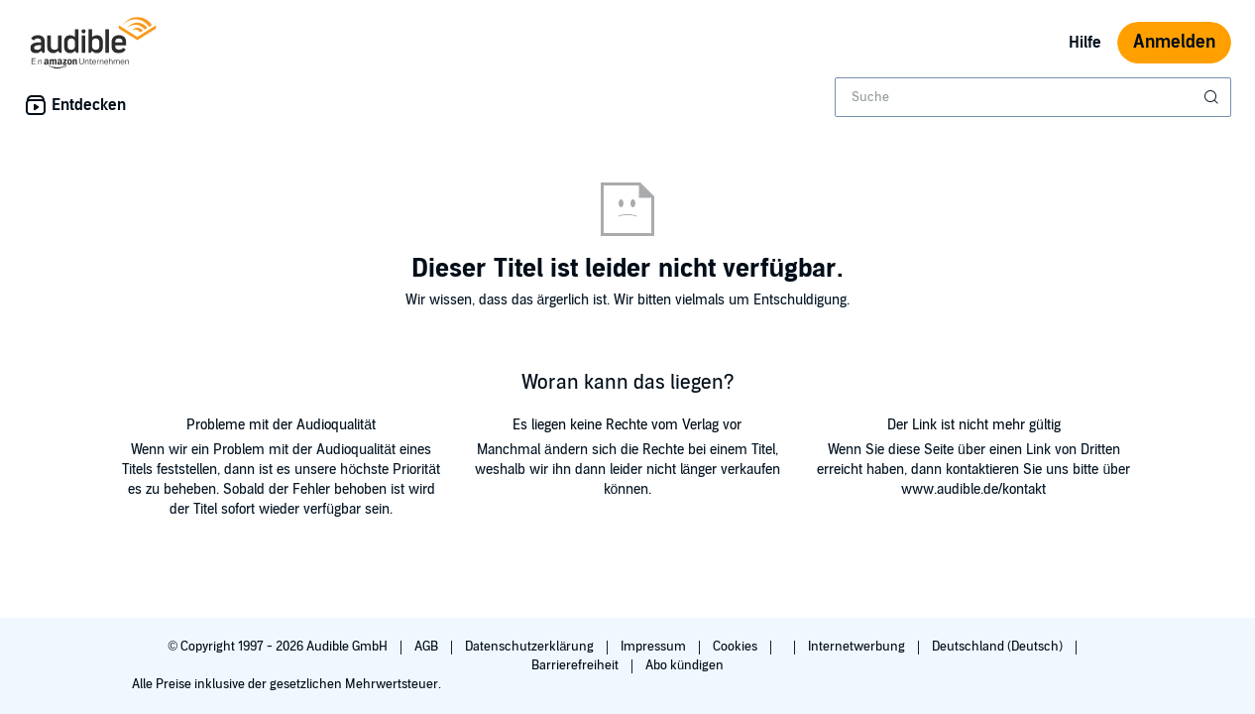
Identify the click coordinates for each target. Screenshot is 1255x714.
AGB (427, 646)
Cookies (736, 646)
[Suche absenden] (1213, 97)
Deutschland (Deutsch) (999, 646)
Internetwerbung (858, 646)
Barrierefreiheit (576, 665)
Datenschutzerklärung (531, 646)
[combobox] (1033, 97)
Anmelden (1174, 42)
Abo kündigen (684, 665)
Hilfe (1085, 43)
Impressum (655, 646)
